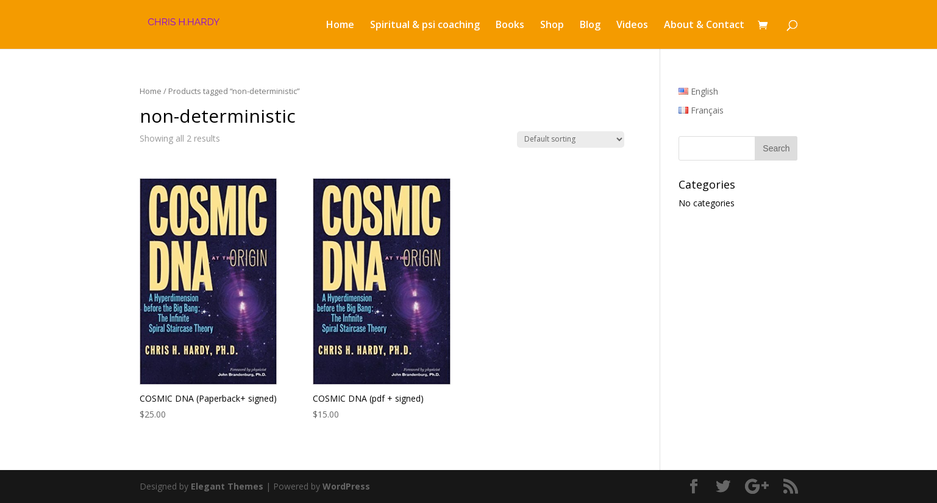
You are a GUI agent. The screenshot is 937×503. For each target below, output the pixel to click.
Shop (552, 25)
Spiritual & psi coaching (425, 25)
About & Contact (704, 25)
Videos (632, 25)
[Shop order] (570, 139)
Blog (590, 25)
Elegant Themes (227, 486)
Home (340, 25)
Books (510, 25)
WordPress (346, 486)
